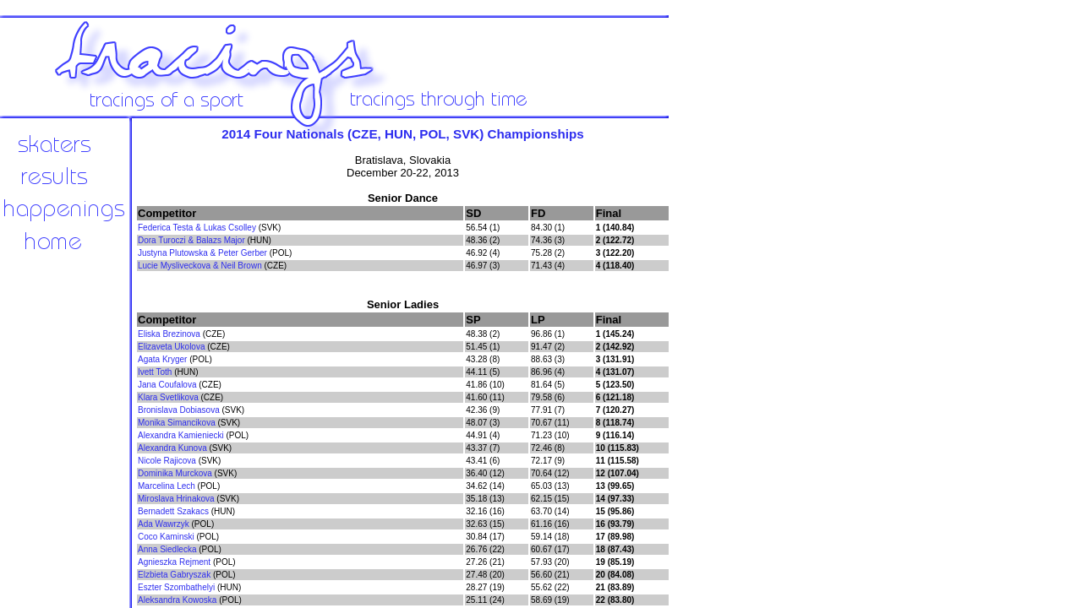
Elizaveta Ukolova (171, 346)
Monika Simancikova (177, 422)
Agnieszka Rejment (174, 562)
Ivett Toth (155, 372)
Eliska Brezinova (169, 334)
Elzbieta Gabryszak (174, 574)
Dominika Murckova (175, 473)
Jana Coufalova (167, 384)
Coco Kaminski (166, 536)
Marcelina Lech (166, 486)
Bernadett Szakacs (173, 511)
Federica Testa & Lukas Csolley (197, 227)
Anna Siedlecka (167, 549)
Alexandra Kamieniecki (181, 435)
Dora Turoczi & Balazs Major (191, 240)
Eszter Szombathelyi (176, 587)
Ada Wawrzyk (163, 524)
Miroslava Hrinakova (176, 498)
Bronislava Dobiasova (179, 410)
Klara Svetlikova (168, 397)
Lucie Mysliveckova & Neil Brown (200, 265)
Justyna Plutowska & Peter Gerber (202, 253)
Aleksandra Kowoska (177, 600)
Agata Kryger (162, 359)
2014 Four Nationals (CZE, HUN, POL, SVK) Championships (402, 134)
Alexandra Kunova (172, 448)
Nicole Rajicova (167, 460)
